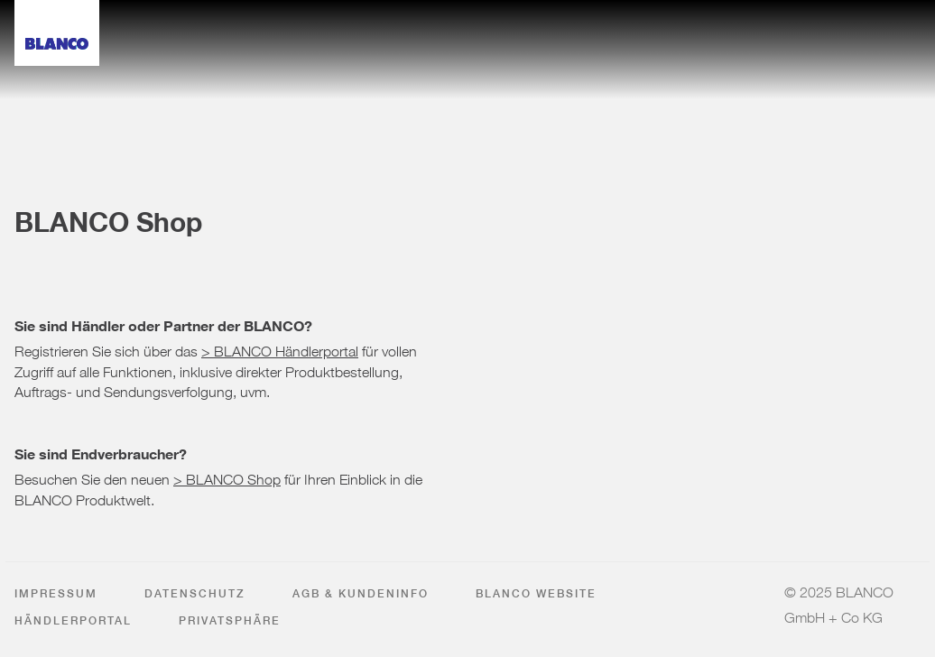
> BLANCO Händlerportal (279, 347)
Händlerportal (73, 620)
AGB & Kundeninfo (360, 593)
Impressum (55, 593)
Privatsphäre (230, 620)
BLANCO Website (536, 593)
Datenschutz (194, 593)
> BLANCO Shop (227, 475)
